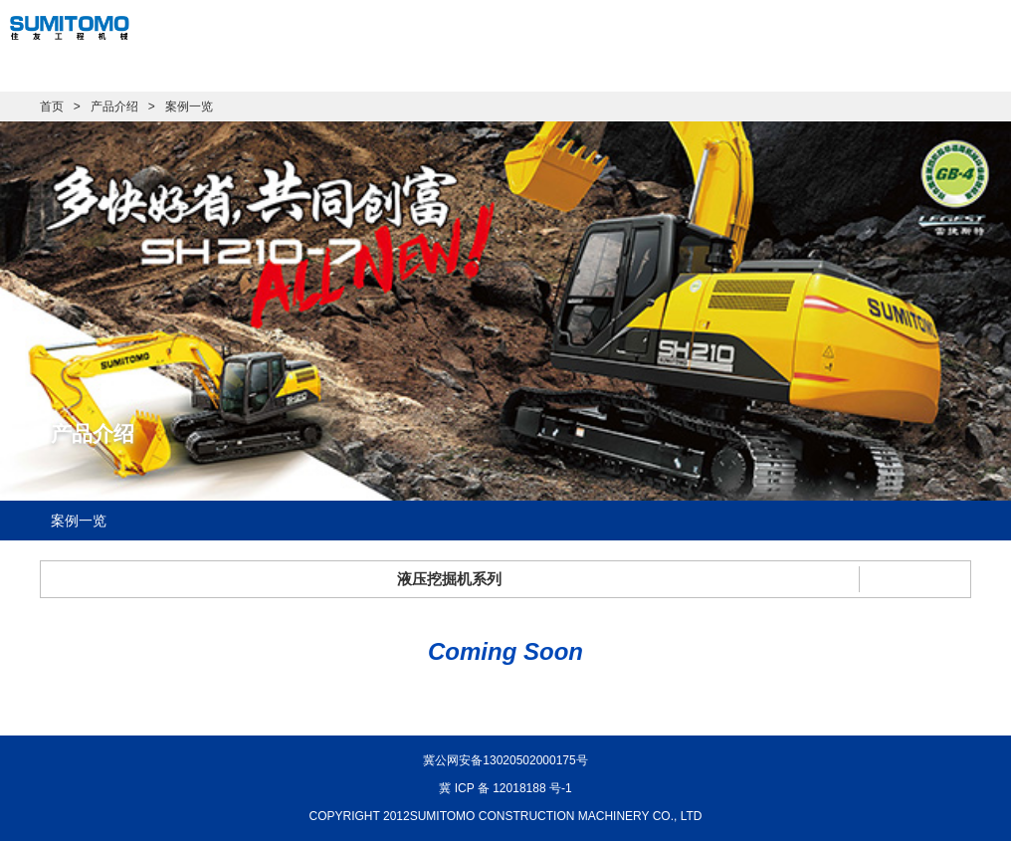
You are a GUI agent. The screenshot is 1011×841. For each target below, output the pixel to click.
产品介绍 (114, 106)
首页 (52, 106)
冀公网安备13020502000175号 (505, 760)
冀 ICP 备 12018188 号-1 (505, 788)
